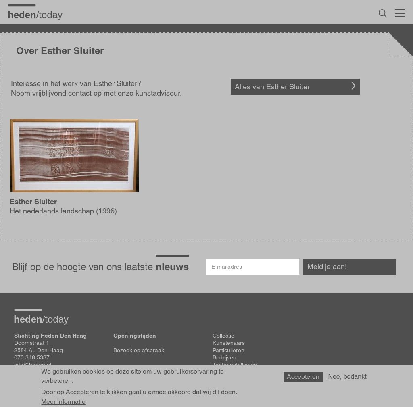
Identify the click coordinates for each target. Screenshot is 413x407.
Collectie (223, 335)
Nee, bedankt (347, 376)
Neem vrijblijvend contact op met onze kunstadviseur (95, 93)
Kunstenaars (229, 343)
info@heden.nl (32, 364)
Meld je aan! (327, 266)
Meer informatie (63, 401)
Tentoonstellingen (235, 364)
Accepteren (303, 376)
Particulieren (228, 350)
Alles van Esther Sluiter (272, 86)
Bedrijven (224, 357)
